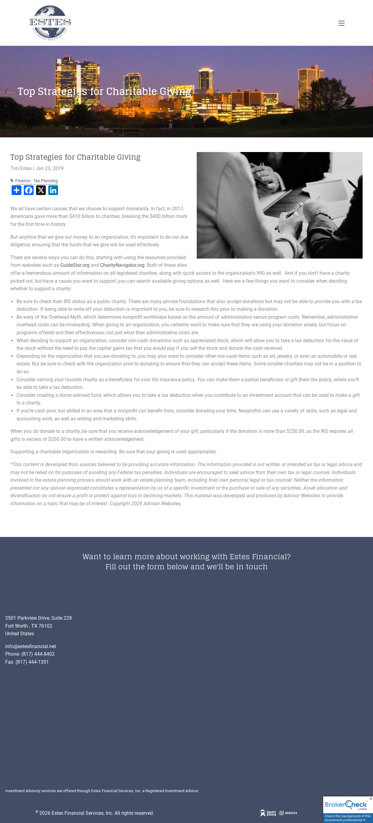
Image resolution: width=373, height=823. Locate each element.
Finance (22, 180)
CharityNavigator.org (122, 265)
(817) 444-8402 (38, 654)
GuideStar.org (75, 265)
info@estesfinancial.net (30, 646)
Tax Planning (45, 180)
